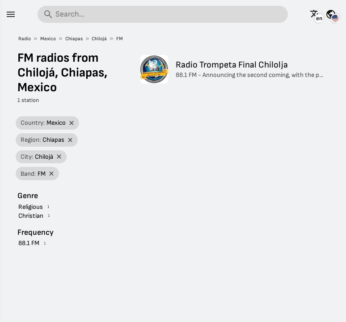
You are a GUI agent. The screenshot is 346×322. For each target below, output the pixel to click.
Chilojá (99, 39)
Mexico (48, 39)
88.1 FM (28, 243)
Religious (30, 207)
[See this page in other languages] (315, 14)
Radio (24, 39)
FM (119, 39)
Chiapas (74, 39)
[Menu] (10, 14)
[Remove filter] (71, 123)
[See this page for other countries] (331, 14)
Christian (30, 216)
